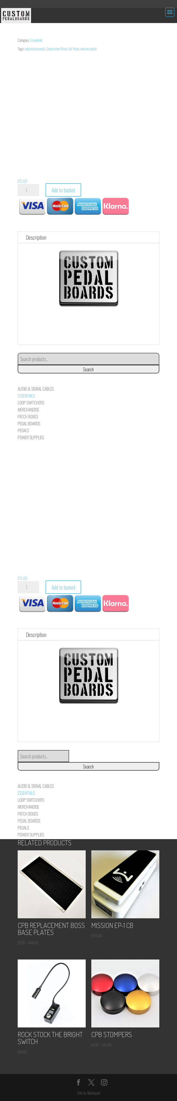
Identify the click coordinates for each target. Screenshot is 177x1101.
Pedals (23, 430)
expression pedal (35, 48)
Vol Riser (73, 48)
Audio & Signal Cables (36, 388)
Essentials (36, 40)
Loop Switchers (31, 402)
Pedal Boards (29, 423)
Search (88, 369)
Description (36, 237)
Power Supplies (31, 437)
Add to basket (63, 190)
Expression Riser (57, 48)
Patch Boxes (28, 416)
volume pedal (88, 48)
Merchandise (28, 409)
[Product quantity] (28, 190)
